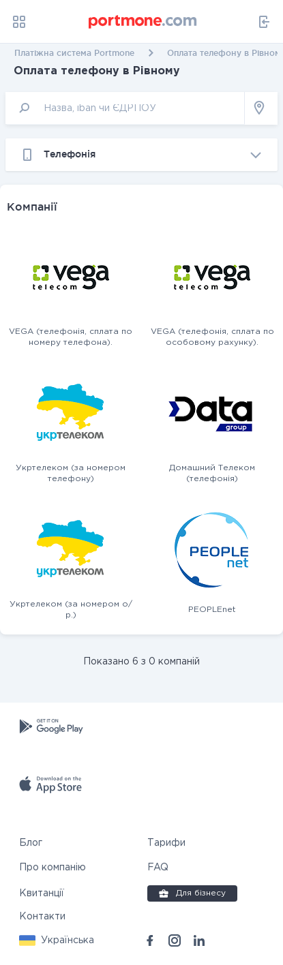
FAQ (157, 867)
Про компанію (52, 867)
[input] (125, 108)
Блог (30, 843)
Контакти (42, 917)
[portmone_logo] (143, 22)
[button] (56, 940)
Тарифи (166, 843)
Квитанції (41, 893)
